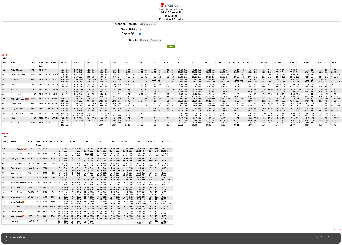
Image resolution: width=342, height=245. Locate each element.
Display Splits (129, 33)
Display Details (128, 29)
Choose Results (126, 23)
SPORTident (21, 237)
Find (171, 46)
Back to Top (337, 229)
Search (133, 40)
